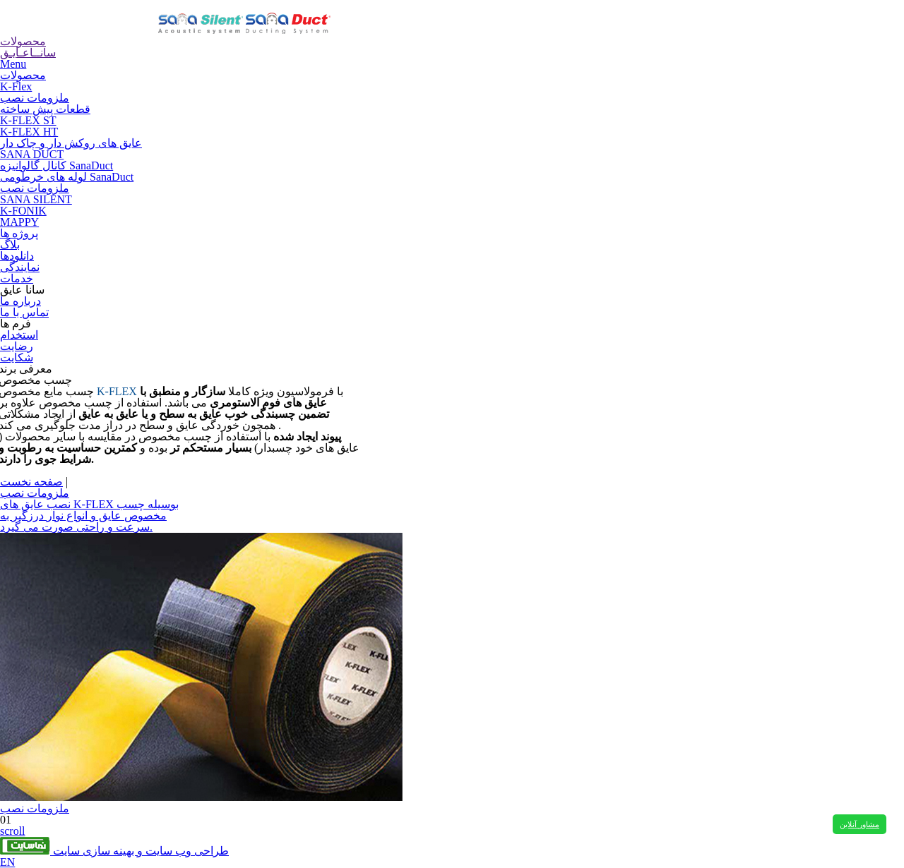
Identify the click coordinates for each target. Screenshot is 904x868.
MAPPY (19, 222)
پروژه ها (19, 233)
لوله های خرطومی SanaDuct (66, 177)
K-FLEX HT (29, 132)
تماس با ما (24, 312)
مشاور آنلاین (859, 824)
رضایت (16, 346)
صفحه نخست (31, 482)
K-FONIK (23, 211)
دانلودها (17, 256)
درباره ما (20, 301)
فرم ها (15, 324)
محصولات (23, 75)
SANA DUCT (32, 154)
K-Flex (16, 86)
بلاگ (10, 245)
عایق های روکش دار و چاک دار (71, 143)
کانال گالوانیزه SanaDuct (56, 165)
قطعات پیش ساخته (45, 109)
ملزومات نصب (34, 98)
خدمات (16, 278)
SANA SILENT (36, 199)
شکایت (16, 357)
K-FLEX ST (28, 120)
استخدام (19, 335)
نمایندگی (20, 267)
